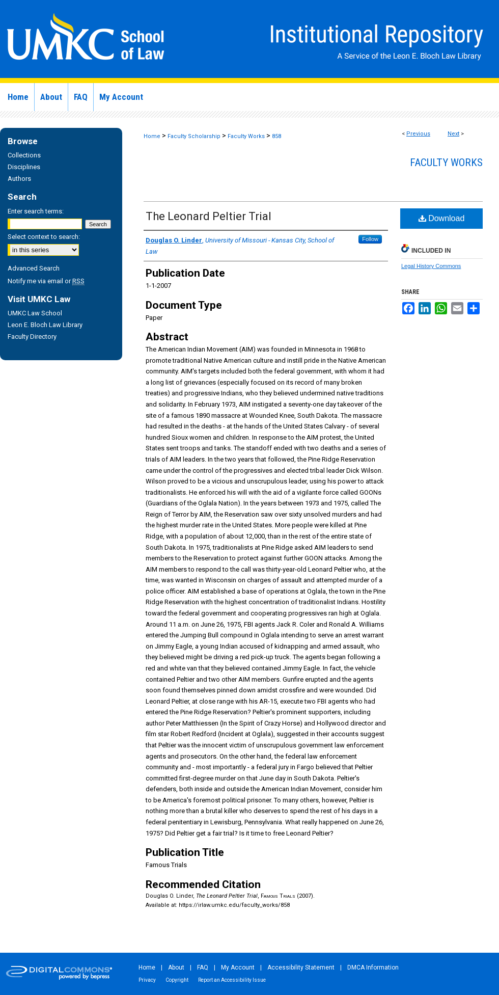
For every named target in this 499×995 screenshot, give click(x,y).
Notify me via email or (46, 281)
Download (442, 218)
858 (276, 136)
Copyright (176, 980)
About (176, 967)
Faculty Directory (32, 336)
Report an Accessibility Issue (232, 980)
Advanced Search (34, 268)
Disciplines (24, 167)
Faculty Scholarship (194, 136)
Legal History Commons (431, 266)
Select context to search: (44, 236)
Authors (19, 178)
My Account (238, 967)
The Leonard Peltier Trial (208, 216)
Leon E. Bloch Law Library (45, 325)
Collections (24, 155)
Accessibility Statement (301, 967)
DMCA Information (373, 967)
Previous (418, 133)
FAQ (202, 967)
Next (453, 133)
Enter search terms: (36, 211)
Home (152, 136)
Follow (370, 239)
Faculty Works (246, 136)
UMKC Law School (35, 313)
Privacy (147, 980)
